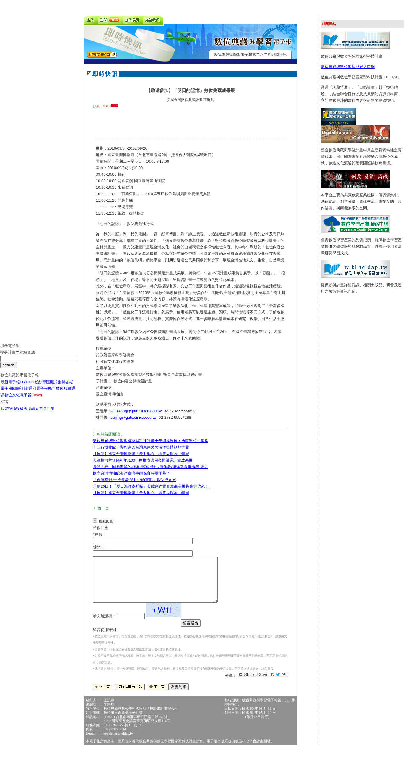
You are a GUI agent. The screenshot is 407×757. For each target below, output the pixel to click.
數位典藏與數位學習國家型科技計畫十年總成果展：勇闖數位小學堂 (150, 441)
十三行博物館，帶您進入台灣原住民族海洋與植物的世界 (141, 447)
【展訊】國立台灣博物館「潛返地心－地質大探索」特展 (141, 454)
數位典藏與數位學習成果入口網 (348, 66)
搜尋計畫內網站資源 (17, 357)
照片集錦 (57, 386)
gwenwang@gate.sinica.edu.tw (135, 411)
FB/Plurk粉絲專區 (35, 386)
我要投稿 (8, 413)
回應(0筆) (106, 521)
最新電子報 (10, 386)
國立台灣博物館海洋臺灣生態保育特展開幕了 (131, 473)
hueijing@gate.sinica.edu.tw (133, 417)
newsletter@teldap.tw (118, 742)
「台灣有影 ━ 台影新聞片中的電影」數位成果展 (134, 480)
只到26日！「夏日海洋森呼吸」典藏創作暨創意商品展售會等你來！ (151, 486)
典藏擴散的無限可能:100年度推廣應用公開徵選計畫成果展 (143, 460)
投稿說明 (23, 413)
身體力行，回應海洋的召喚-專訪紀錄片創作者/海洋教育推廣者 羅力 (150, 467)
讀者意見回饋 (42, 413)
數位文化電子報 (23, 399)
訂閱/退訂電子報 (34, 393)
